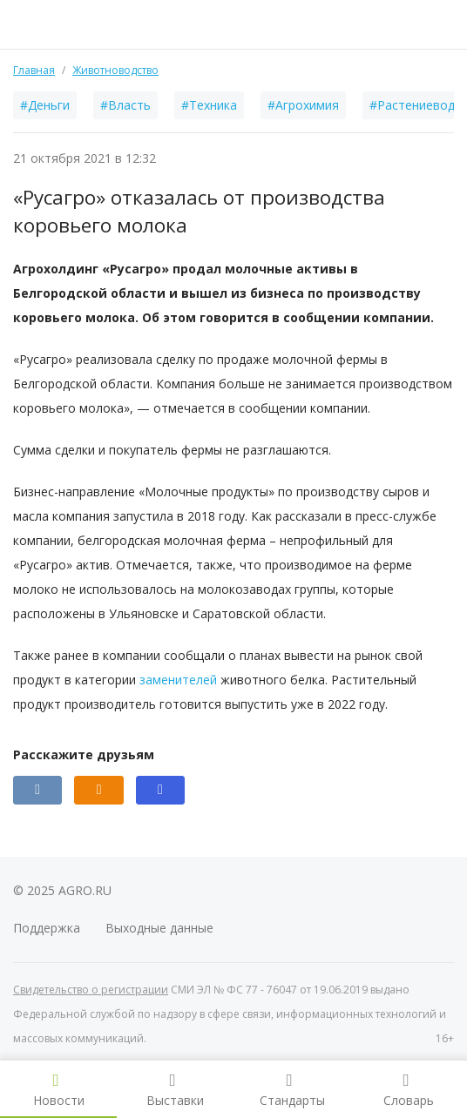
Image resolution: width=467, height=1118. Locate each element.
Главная (34, 70)
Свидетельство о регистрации (90, 989)
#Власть (125, 105)
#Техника (209, 105)
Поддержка (46, 927)
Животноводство (115, 70)
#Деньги (45, 105)
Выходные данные (159, 927)
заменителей (178, 679)
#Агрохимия (303, 105)
